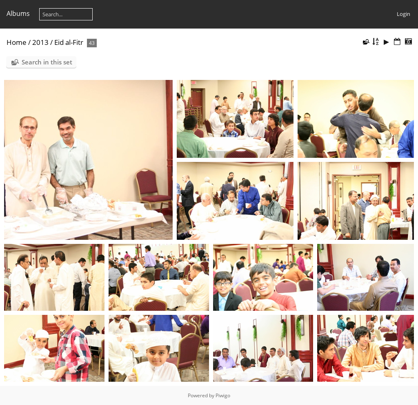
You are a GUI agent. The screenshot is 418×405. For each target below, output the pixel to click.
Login (403, 14)
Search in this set (47, 62)
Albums (18, 13)
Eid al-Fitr (68, 42)
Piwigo (223, 395)
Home (17, 42)
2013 (40, 42)
